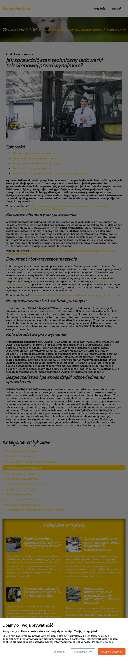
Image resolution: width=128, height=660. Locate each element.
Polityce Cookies (102, 642)
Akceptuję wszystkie (111, 651)
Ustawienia (59, 651)
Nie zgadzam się (83, 651)
